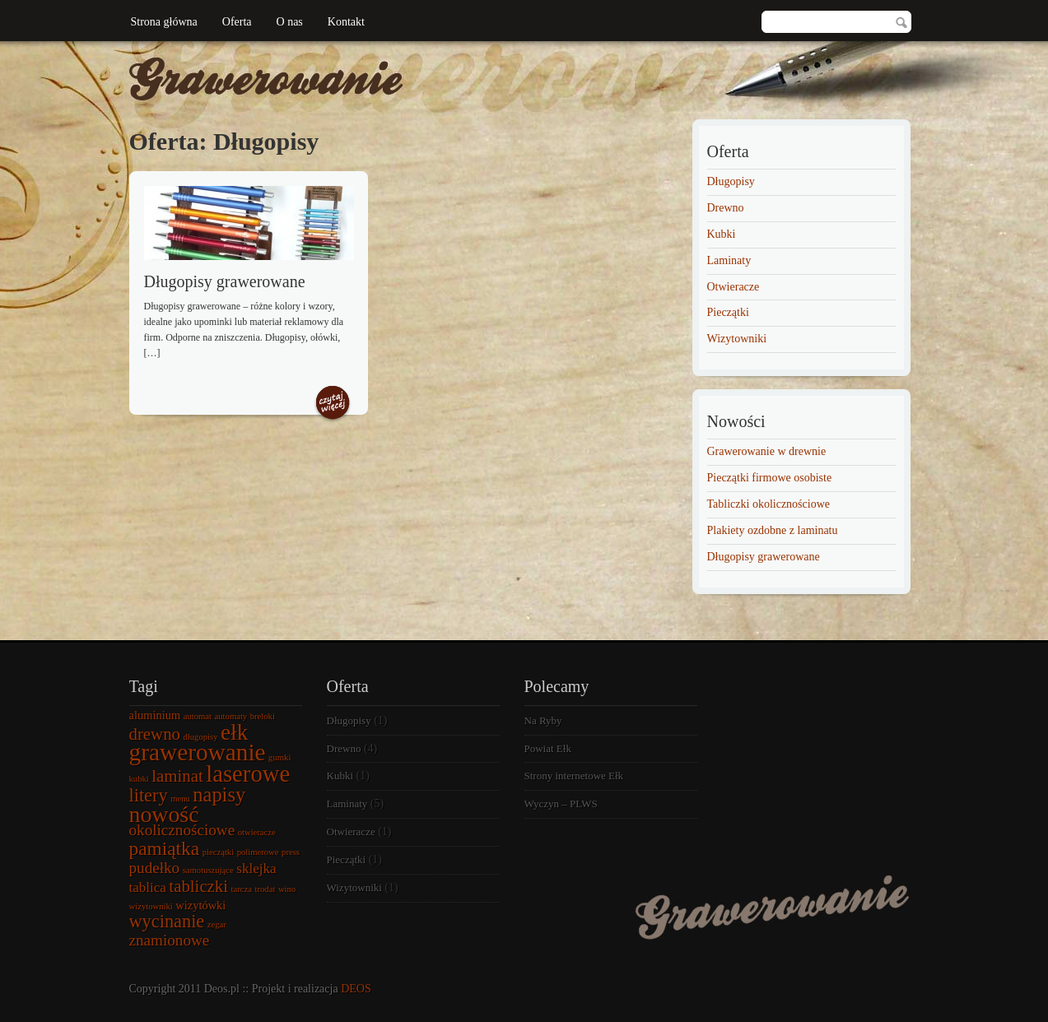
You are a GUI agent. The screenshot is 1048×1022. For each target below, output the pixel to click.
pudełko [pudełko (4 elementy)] (154, 867)
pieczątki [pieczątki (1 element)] (218, 852)
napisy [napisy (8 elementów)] (219, 794)
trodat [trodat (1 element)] (265, 889)
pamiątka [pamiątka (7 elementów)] (164, 848)
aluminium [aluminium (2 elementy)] (155, 715)
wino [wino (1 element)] (287, 889)
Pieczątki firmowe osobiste (769, 478)
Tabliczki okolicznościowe (768, 504)
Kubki (721, 234)
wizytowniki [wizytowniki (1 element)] (151, 906)
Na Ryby (543, 720)
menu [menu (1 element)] (180, 798)
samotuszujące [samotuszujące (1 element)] (208, 870)
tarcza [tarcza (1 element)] (241, 889)
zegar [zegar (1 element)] (216, 924)
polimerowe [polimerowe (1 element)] (258, 852)
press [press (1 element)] (291, 852)
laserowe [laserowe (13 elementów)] (248, 773)
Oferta (237, 22)
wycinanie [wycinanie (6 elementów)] (167, 921)
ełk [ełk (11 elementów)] (234, 732)
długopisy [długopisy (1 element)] (200, 736)
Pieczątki (728, 312)
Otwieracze (733, 287)
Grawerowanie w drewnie (767, 451)
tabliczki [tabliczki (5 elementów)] (198, 886)
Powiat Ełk (547, 748)
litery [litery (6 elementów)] (148, 795)
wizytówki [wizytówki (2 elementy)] (200, 905)
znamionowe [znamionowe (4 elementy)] (169, 940)
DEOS (356, 989)
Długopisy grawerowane (224, 281)
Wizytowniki (737, 338)
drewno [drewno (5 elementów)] (154, 734)
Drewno (725, 208)
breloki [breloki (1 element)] (262, 716)
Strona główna (164, 22)
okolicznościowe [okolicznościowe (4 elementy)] (182, 830)
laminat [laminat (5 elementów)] (177, 776)
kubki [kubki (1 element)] (139, 778)
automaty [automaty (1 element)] (231, 716)
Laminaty (729, 260)
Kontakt (346, 22)
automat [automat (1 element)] (198, 716)
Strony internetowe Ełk (574, 775)
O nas (290, 22)
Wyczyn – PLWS (561, 803)
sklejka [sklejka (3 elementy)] (256, 868)
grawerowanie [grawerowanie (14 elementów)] (197, 752)
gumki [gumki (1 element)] (279, 757)
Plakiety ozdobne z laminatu (772, 530)
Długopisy (731, 181)
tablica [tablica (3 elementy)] (147, 887)
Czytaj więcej (333, 404)
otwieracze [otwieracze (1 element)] (257, 832)
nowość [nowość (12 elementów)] (164, 814)
